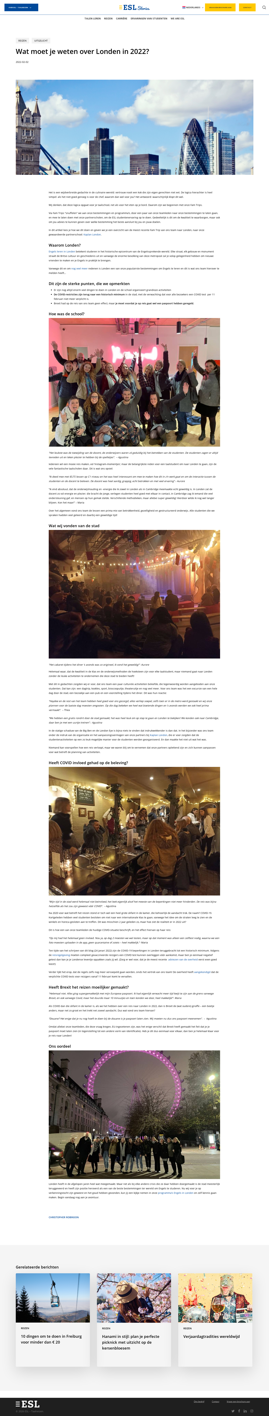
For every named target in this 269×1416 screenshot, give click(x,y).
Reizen (22, 40)
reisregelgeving (61, 955)
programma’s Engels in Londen (176, 1192)
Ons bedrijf (199, 1401)
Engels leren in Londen (62, 251)
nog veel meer (79, 268)
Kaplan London (92, 234)
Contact (215, 1401)
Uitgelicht (41, 40)
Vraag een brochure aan (238, 1401)
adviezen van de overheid (183, 959)
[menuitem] (193, 7)
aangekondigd (202, 972)
